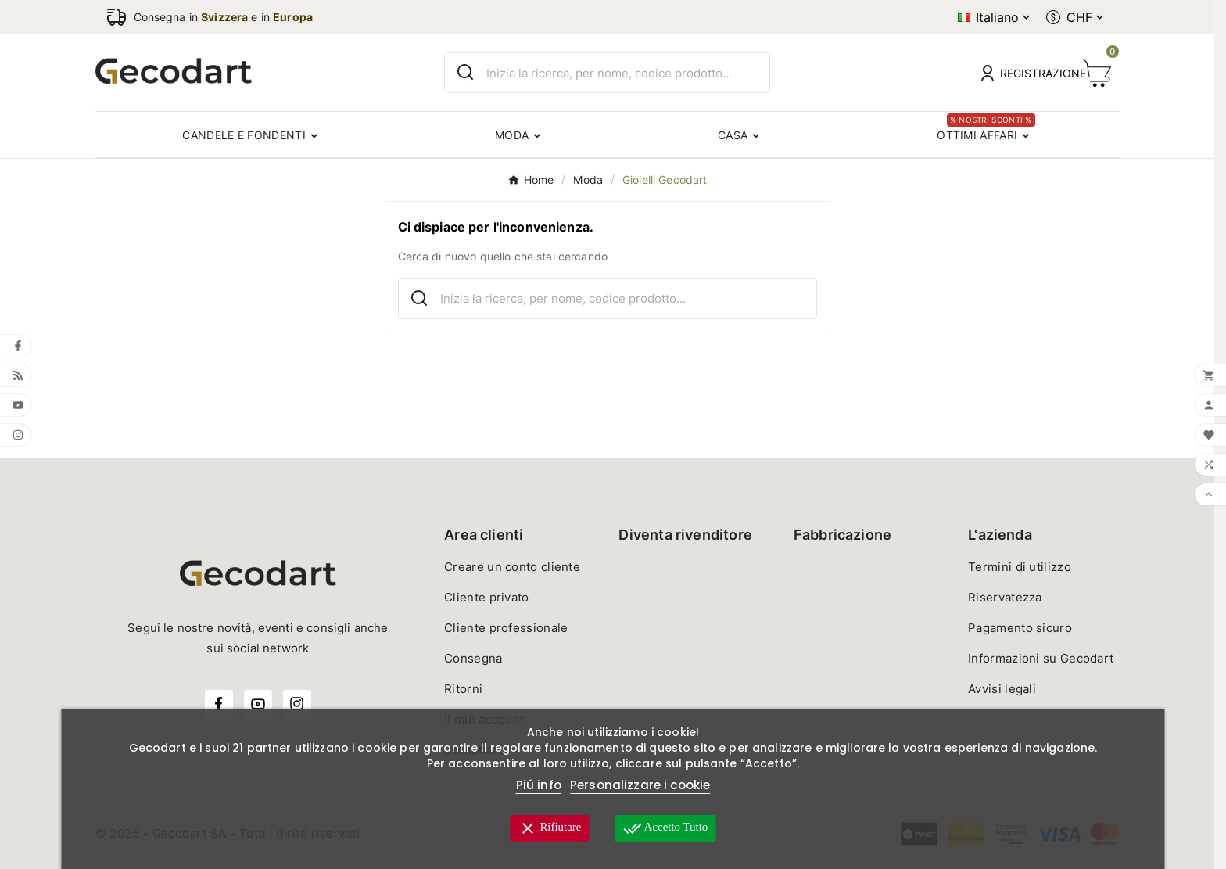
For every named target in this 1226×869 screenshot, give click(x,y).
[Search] (465, 72)
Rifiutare (549, 828)
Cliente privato (486, 597)
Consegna (473, 658)
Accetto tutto (665, 828)
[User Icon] (1022, 73)
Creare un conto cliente (512, 566)
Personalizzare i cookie (640, 785)
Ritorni (463, 688)
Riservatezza (1005, 597)
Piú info (538, 785)
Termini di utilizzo (1019, 566)
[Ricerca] (627, 72)
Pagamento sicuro (1020, 627)
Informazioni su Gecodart (1040, 658)
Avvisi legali (1002, 688)
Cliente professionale (506, 627)
